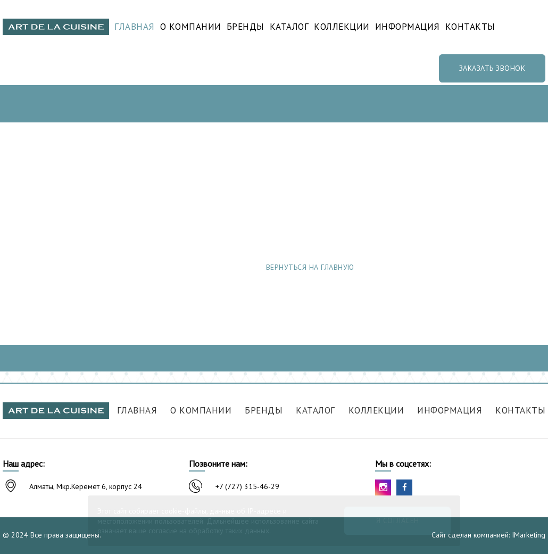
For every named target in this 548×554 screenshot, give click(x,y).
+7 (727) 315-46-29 (247, 486)
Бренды (245, 26)
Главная (134, 26)
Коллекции (342, 26)
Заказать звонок (492, 68)
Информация (407, 26)
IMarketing (528, 535)
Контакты (470, 26)
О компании (190, 26)
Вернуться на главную (310, 267)
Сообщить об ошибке (461, 267)
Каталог (289, 26)
